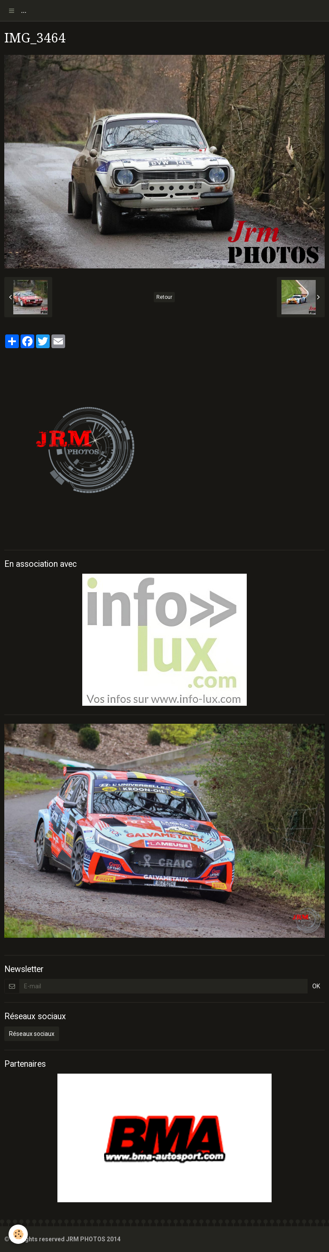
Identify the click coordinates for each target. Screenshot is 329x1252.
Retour (164, 297)
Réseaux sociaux (31, 1033)
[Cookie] (18, 1234)
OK (316, 986)
